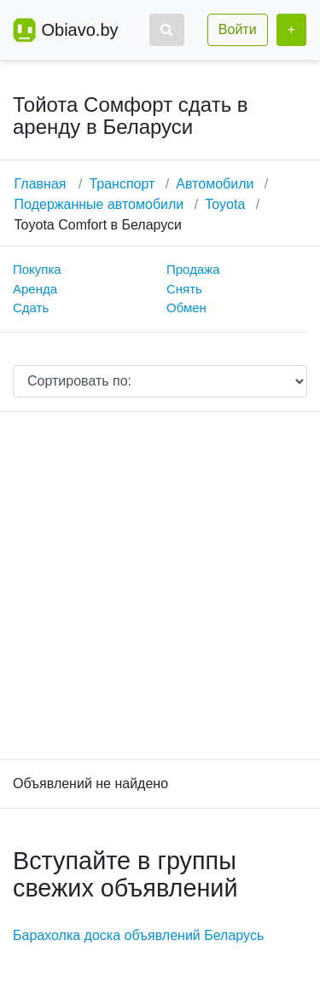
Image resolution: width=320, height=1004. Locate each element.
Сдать (31, 307)
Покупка (37, 269)
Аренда (35, 288)
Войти (237, 29)
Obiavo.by (79, 29)
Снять (184, 288)
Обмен (186, 307)
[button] (166, 30)
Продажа (193, 269)
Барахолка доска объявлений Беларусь (138, 935)
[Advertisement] (160, 586)
